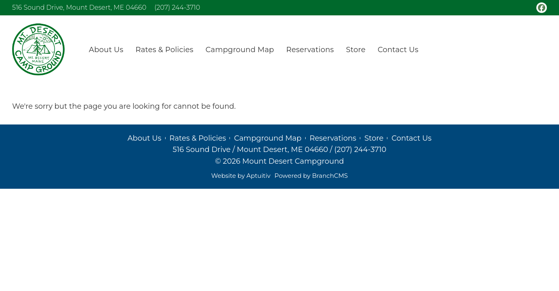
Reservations (333, 138)
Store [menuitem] (356, 49)
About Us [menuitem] (106, 49)
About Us (145, 138)
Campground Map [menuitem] (240, 49)
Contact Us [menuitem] (398, 49)
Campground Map (267, 138)
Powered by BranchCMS (311, 175)
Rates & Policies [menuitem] (164, 49)
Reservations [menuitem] (310, 49)
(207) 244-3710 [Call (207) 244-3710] (177, 7)
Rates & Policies (198, 138)
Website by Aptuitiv (240, 175)
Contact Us (411, 138)
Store (373, 138)
